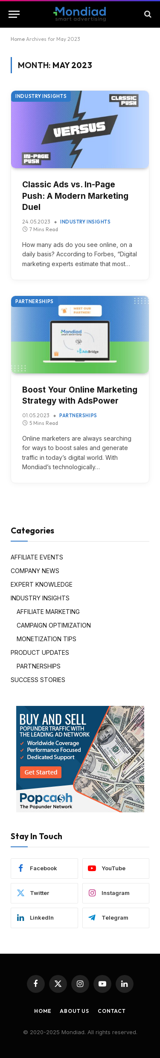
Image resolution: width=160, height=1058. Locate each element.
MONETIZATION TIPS (46, 638)
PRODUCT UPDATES (40, 652)
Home (18, 39)
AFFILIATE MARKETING (48, 611)
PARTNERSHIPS (34, 301)
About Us (74, 1011)
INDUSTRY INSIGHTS (41, 96)
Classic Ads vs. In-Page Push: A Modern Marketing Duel (75, 196)
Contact (112, 1011)
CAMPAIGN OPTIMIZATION (54, 625)
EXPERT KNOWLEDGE (42, 584)
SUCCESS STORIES (38, 679)
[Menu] (14, 14)
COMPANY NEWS (35, 570)
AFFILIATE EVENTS (37, 557)
